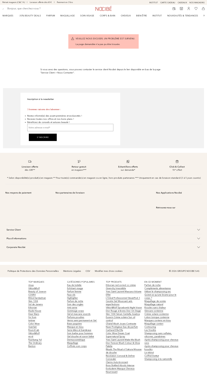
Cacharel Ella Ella (114, 330)
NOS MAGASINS (197, 3)
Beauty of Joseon (37, 291)
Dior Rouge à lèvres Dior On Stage (123, 311)
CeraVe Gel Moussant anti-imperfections (119, 303)
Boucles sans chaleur (155, 307)
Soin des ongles (75, 304)
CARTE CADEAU (167, 3)
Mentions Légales (72, 271)
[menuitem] (10, 15)
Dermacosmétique (76, 339)
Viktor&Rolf (34, 288)
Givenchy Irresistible (116, 288)
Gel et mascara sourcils (79, 314)
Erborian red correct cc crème (121, 285)
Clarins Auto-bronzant (117, 362)
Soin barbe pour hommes (80, 333)
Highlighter (72, 298)
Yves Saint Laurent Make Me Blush (123, 339)
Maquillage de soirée (155, 301)
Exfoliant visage (75, 288)
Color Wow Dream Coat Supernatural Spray (118, 335)
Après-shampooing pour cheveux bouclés (161, 348)
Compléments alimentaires (157, 288)
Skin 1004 (33, 301)
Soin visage (87, 15)
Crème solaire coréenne (156, 314)
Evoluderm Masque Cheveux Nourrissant (120, 370)
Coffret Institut (151, 356)
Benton (32, 346)
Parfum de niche (75, 301)
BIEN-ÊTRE (141, 15)
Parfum (50, 15)
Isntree (31, 320)
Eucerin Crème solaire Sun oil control (120, 319)
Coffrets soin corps (77, 346)
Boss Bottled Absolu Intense (120, 365)
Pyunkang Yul (35, 339)
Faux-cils (71, 294)
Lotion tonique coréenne (156, 317)
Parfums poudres (75, 317)
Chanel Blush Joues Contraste (121, 323)
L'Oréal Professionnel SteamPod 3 (123, 298)
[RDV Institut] (174, 8)
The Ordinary (35, 343)
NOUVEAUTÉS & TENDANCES (182, 15)
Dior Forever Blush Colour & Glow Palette (123, 344)
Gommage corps (75, 311)
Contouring (150, 327)
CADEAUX (182, 3)
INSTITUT (153, 3)
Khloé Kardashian (37, 298)
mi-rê (30, 336)
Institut (157, 15)
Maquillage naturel (153, 304)
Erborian (32, 307)
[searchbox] (29, 8)
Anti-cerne (72, 307)
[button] (103, 229)
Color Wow (34, 323)
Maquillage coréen (153, 323)
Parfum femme (74, 291)
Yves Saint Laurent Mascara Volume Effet (124, 293)
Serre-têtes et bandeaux (79, 330)
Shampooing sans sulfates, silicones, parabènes (158, 335)
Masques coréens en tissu (157, 320)
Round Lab (33, 330)
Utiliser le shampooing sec (157, 291)
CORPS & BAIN (107, 15)
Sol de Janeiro (35, 304)
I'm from (32, 317)
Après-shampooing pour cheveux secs (161, 341)
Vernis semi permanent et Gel (82, 320)
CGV (88, 271)
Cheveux (126, 15)
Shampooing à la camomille (158, 359)
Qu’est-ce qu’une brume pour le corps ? (160, 296)
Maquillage (67, 15)
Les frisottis (150, 330)
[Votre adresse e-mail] (70, 127)
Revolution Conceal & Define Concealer (120, 357)
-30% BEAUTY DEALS (30, 15)
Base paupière (74, 323)
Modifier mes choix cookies (108, 271)
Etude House (34, 311)
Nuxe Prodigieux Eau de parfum (122, 327)
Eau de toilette (74, 285)
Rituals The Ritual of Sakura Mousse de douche (124, 351)
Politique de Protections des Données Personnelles (33, 271)
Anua (31, 285)
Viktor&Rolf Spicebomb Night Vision (124, 307)
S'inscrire (43, 137)
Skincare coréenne (153, 311)
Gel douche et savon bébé (80, 336)
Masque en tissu (75, 327)
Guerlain (32, 327)
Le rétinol (149, 352)
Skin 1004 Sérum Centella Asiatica (123, 314)
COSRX (32, 294)
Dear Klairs (33, 314)
